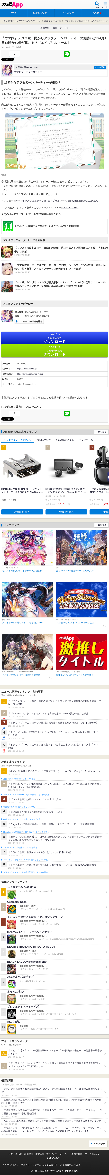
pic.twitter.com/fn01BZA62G (83, 200)
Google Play (54, 351)
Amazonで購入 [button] (22, 512)
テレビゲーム (86, 440)
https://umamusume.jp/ (27, 369)
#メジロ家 (31, 200)
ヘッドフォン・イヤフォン (17, 440)
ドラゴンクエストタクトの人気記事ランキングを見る (25, 872)
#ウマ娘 (20, 200)
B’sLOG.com (53, 1157)
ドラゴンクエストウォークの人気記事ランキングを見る (26, 795)
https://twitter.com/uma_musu (30, 374)
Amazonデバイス (65, 440)
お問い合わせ (15, 1154)
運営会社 (39, 1154)
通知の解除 (77, 1154)
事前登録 (44, 27)
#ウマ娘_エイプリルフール (52, 200)
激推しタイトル (61, 27)
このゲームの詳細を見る (30, 321)
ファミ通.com (92, 1154)
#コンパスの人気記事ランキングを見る (19, 779)
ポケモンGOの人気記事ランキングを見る (20, 848)
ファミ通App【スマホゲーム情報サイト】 (21, 21)
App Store (54, 338)
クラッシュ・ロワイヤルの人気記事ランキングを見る (25, 860)
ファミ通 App (12, 5)
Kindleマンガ (44, 440)
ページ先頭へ (99, 1143)
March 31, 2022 (69, 207)
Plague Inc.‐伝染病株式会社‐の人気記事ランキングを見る (26, 832)
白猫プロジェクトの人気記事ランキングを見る (22, 819)
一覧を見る (101, 432)
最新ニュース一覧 (52, 21)
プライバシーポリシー (57, 1154)
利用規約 (28, 1154)
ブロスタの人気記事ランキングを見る (19, 807)
